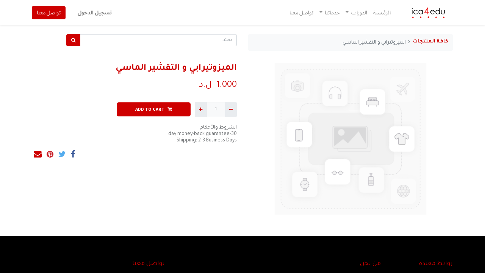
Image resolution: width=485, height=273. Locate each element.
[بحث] (73, 40)
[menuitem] (381, 13)
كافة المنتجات (430, 41)
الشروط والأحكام (218, 127)
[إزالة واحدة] (231, 109)
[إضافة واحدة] (201, 109)
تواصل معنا (49, 12)
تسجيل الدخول (95, 12)
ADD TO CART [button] (153, 109)
